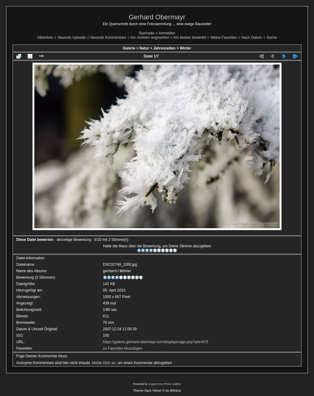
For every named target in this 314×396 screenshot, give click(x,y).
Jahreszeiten (164, 48)
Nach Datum (252, 37)
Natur (144, 48)
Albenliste (45, 37)
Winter (185, 48)
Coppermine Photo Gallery (164, 384)
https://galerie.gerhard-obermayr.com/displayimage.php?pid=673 (155, 342)
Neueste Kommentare (108, 37)
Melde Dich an (104, 363)
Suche (271, 37)
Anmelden (167, 33)
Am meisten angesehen (149, 37)
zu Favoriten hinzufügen (122, 348)
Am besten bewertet (189, 37)
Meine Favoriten (224, 37)
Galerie (129, 48)
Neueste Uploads (72, 37)
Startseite (147, 33)
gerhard (110, 271)
